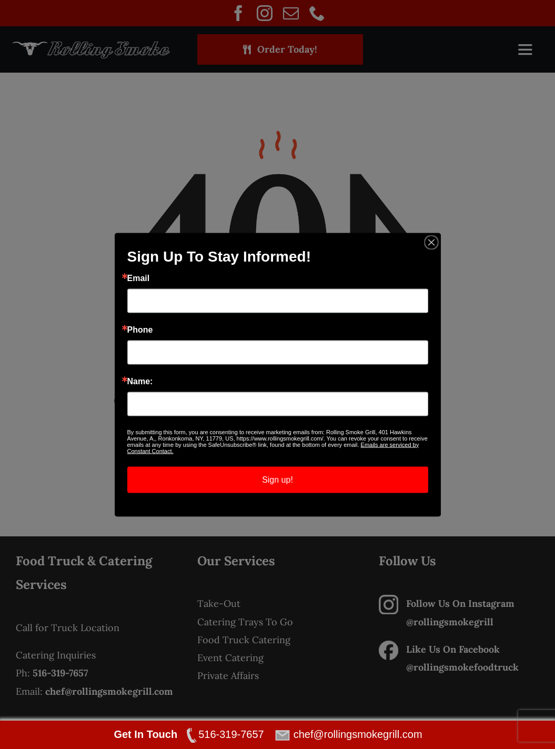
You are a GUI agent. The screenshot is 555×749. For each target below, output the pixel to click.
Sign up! (277, 479)
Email (138, 278)
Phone (140, 329)
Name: (140, 381)
